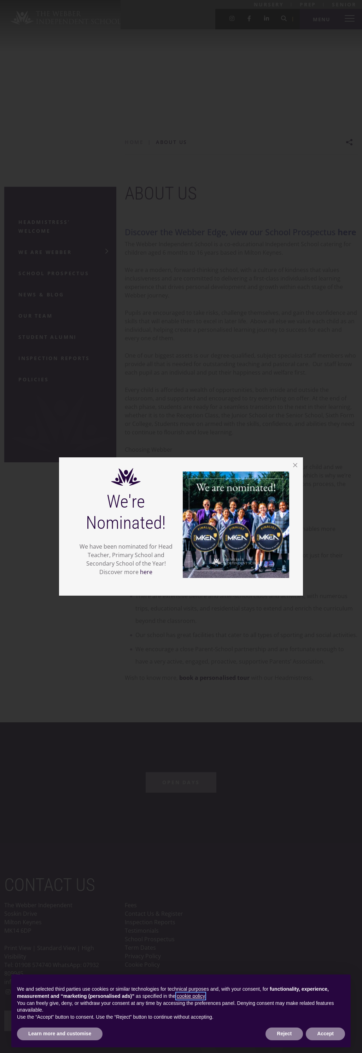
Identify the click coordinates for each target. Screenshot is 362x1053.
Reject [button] (284, 1033)
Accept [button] (325, 1033)
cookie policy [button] (191, 996)
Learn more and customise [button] (59, 1033)
